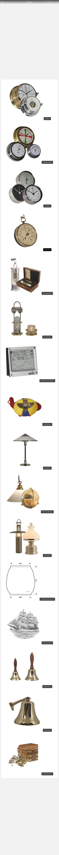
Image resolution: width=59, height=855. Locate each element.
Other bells (47, 686)
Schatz (47, 118)
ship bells (47, 730)
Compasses (47, 424)
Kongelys (47, 468)
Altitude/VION (47, 162)
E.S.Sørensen (47, 642)
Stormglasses (47, 293)
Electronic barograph (47, 380)
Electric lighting (47, 511)
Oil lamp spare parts (47, 599)
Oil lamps (47, 555)
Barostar (47, 249)
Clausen (47, 205)
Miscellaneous (47, 773)
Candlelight (47, 337)
